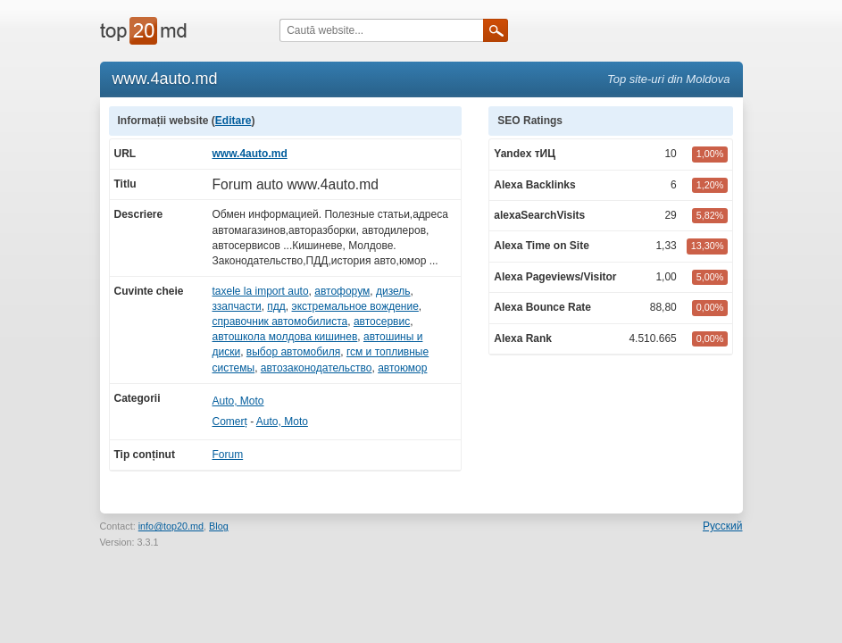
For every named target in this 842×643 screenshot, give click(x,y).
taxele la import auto (261, 291)
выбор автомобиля (293, 352)
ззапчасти (237, 306)
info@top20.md (171, 526)
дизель (393, 291)
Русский (723, 526)
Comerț (230, 421)
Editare (233, 120)
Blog (219, 526)
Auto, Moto (238, 401)
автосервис (382, 321)
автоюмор (402, 368)
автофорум (342, 291)
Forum (228, 454)
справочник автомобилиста (280, 321)
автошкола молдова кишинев (285, 336)
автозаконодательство (316, 368)
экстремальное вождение (355, 306)
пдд (276, 306)
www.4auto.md (250, 153)
